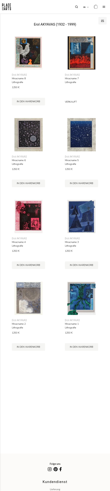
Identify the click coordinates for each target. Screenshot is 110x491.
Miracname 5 (72, 160)
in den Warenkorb (28, 101)
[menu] (104, 7)
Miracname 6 (19, 160)
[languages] (86, 7)
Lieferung (55, 489)
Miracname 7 (72, 78)
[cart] (96, 7)
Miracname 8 (19, 78)
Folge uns (55, 463)
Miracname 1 (72, 324)
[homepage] (6, 6)
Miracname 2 (19, 324)
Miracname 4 (19, 242)
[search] (76, 7)
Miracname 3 (72, 242)
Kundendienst (55, 482)
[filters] (102, 21)
